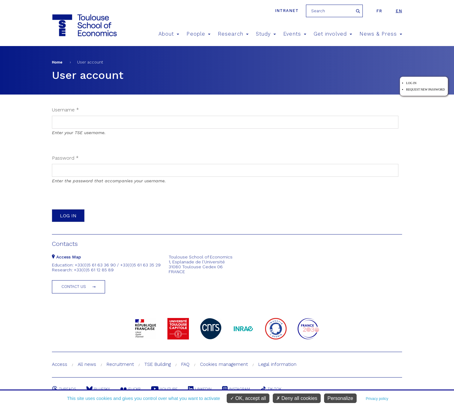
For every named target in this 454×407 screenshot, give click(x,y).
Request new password (425, 89)
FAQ (185, 364)
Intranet (287, 10)
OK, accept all (248, 398)
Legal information (277, 364)
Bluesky (98, 389)
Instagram (236, 389)
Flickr (130, 389)
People (198, 34)
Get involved (333, 34)
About (169, 34)
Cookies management (224, 364)
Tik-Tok (270, 389)
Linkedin (200, 389)
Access (59, 364)
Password (65, 158)
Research (233, 34)
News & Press (380, 34)
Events (294, 34)
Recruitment (120, 364)
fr (379, 11)
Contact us (73, 286)
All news (87, 364)
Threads (64, 389)
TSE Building (157, 364)
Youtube (164, 389)
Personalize (340, 398)
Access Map (66, 256)
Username (65, 110)
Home (57, 62)
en (399, 11)
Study (266, 34)
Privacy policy (377, 399)
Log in (411, 83)
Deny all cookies (296, 398)
